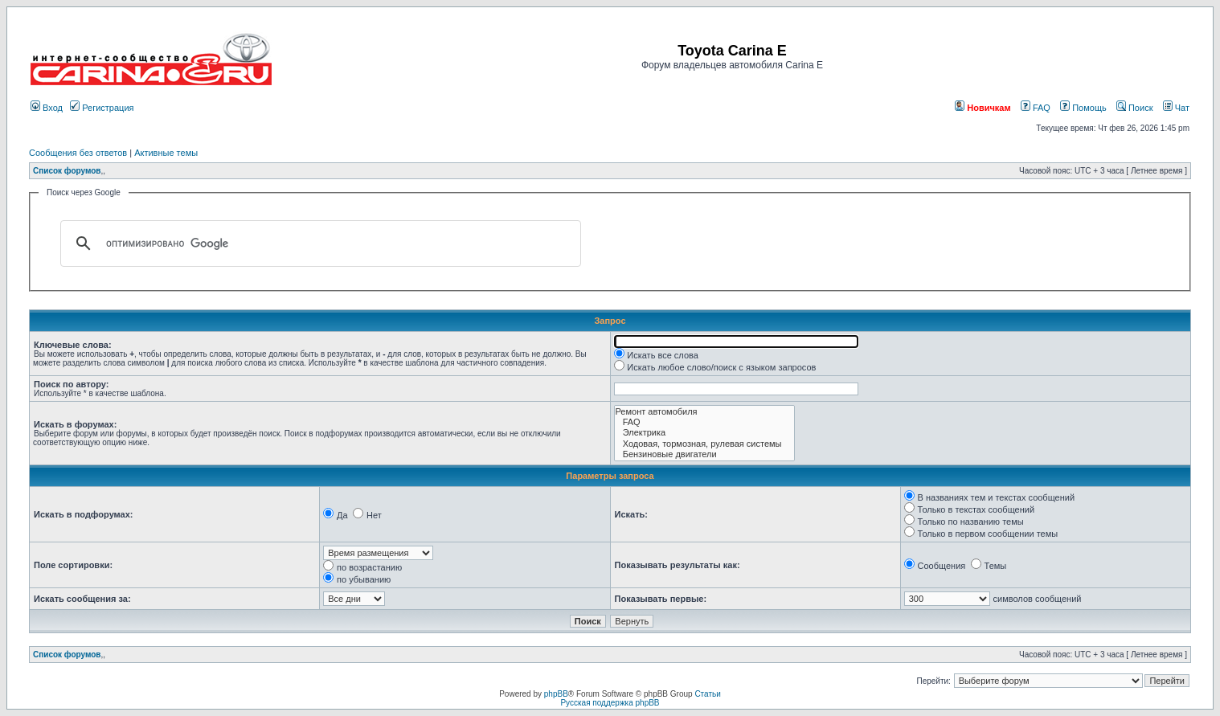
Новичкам (982, 108)
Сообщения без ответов (78, 153)
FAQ (1035, 108)
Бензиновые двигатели (705, 454)
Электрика (705, 433)
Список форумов (67, 170)
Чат (1176, 108)
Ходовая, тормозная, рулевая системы (705, 444)
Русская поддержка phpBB (609, 702)
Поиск (1134, 108)
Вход (47, 108)
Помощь (1083, 108)
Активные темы (166, 153)
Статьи (707, 693)
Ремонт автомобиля (705, 412)
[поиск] (318, 243)
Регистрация (101, 108)
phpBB (556, 693)
